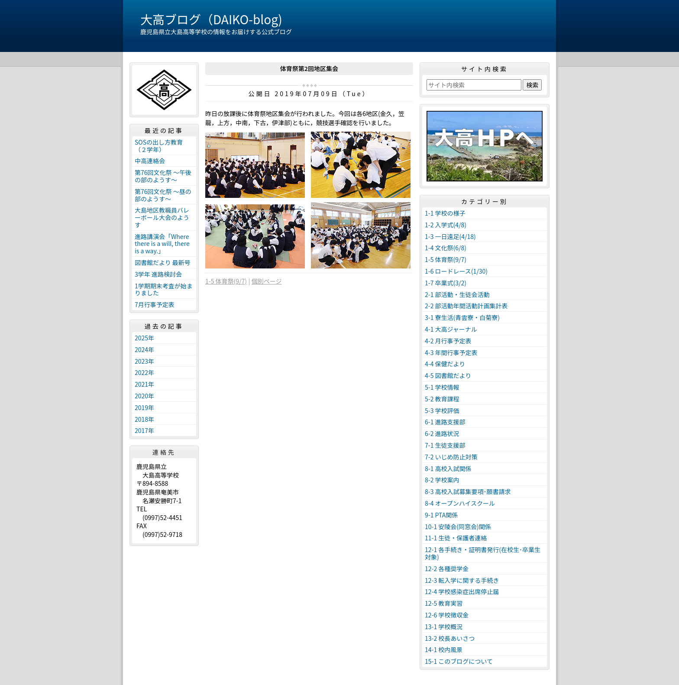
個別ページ (267, 281)
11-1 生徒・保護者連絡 (456, 537)
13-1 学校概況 (443, 626)
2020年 (144, 395)
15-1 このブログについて (459, 661)
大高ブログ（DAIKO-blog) (211, 19)
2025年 (144, 337)
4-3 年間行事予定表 (451, 352)
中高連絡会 (150, 160)
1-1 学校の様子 (445, 213)
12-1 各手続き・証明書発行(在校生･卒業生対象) (482, 553)
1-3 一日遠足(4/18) (450, 236)
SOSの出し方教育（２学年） (159, 146)
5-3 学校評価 (442, 410)
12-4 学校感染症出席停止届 (462, 591)
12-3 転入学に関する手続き (462, 580)
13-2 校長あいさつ (450, 638)
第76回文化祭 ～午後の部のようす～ (163, 176)
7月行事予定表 (155, 304)
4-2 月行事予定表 (448, 340)
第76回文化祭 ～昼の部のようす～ (163, 195)
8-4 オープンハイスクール (460, 503)
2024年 (144, 349)
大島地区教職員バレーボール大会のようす (162, 217)
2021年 (144, 384)
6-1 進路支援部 (445, 421)
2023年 (144, 361)
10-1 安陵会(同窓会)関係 (458, 526)
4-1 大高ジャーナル (451, 329)
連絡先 (164, 452)
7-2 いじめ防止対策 (451, 456)
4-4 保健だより (445, 363)
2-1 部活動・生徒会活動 (457, 294)
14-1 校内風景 (443, 649)
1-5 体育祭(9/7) (226, 281)
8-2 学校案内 (442, 479)
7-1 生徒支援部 (445, 445)
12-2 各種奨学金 (447, 568)
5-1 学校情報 (442, 387)
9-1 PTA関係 (441, 515)
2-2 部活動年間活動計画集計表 (466, 305)
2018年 (144, 419)
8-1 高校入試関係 (448, 468)
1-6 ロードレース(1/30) (456, 271)
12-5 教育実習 (443, 603)
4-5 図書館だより (448, 375)
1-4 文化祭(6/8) (445, 247)
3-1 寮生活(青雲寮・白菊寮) (462, 317)
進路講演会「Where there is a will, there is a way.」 (162, 243)
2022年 (144, 372)
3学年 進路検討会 (158, 274)
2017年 (144, 430)
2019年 (144, 407)
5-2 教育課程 (442, 398)
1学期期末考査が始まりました (164, 289)
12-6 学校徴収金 (447, 615)
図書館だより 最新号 (163, 262)
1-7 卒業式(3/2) (445, 282)
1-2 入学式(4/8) (445, 224)
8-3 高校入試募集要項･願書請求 (468, 491)
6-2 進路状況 (442, 433)
